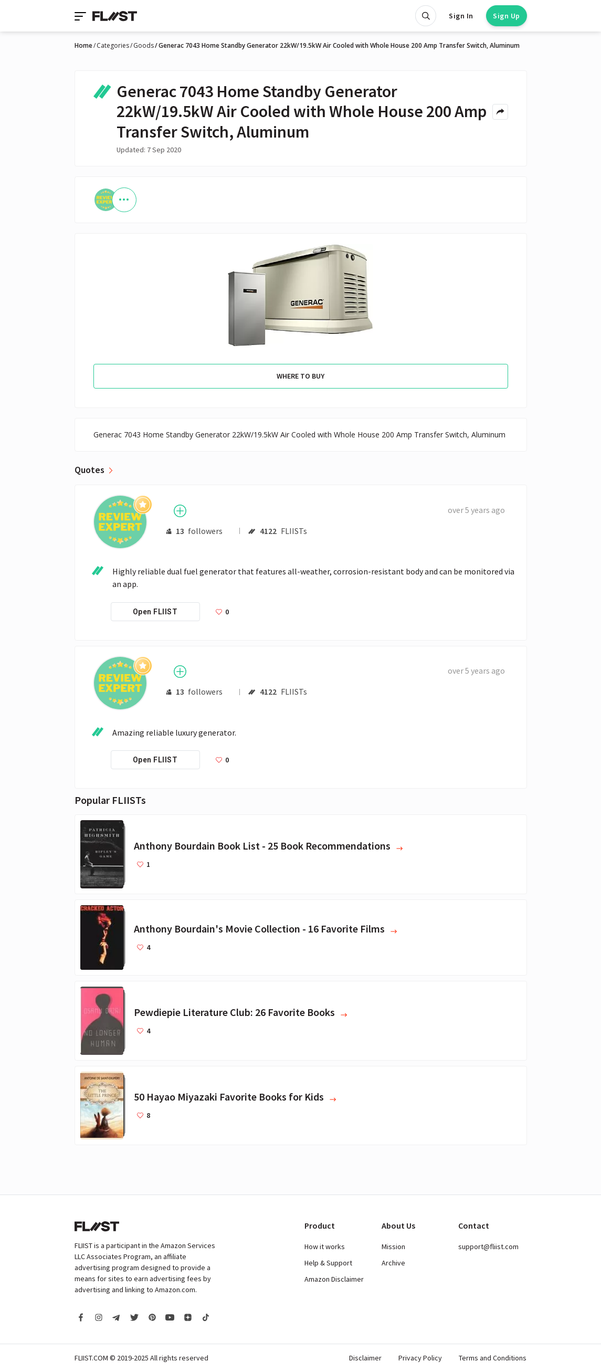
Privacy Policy (420, 1358)
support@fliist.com (488, 1246)
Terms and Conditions (492, 1358)
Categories (113, 45)
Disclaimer (365, 1358)
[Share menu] (500, 112)
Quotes (89, 470)
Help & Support (328, 1263)
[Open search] (426, 16)
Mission (393, 1246)
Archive (393, 1263)
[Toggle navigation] (81, 16)
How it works (324, 1246)
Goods (143, 45)
